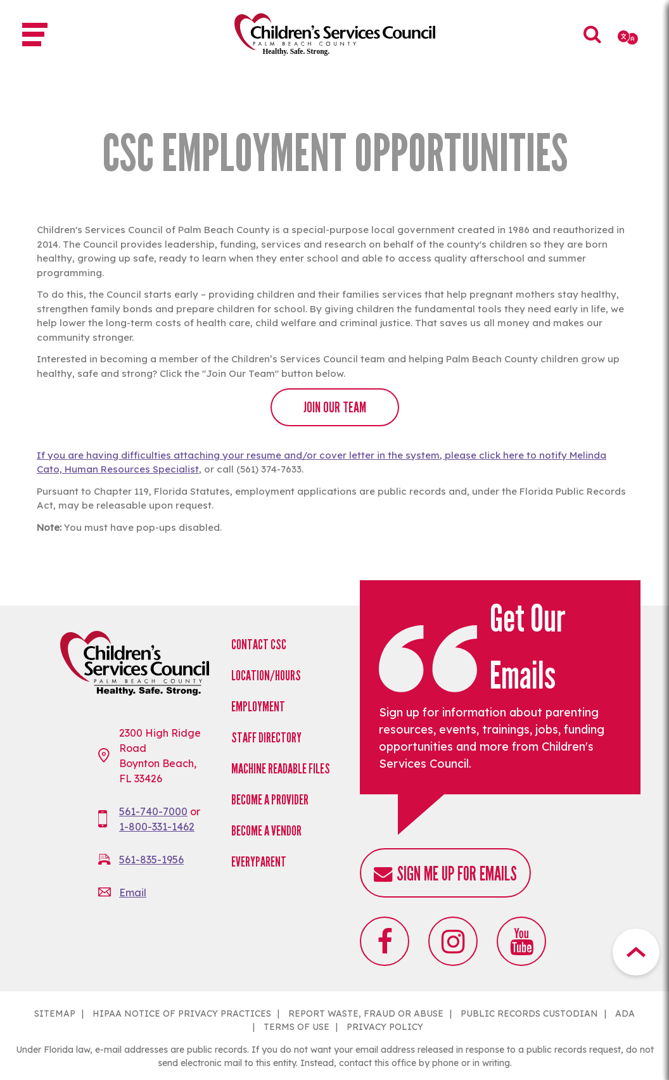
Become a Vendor (266, 830)
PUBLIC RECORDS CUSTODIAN (529, 1013)
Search (592, 43)
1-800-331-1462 (156, 826)
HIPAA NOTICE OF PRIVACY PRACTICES (181, 1013)
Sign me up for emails (457, 874)
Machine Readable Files (280, 768)
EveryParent (258, 861)
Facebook (384, 941)
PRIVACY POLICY (385, 1026)
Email (132, 892)
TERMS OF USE (296, 1026)
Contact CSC (258, 644)
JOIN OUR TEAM (334, 407)
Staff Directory (266, 737)
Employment (258, 706)
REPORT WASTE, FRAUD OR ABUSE (365, 1013)
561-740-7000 (153, 811)
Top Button (636, 952)
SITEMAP (54, 1013)
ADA (625, 1013)
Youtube (521, 941)
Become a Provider (270, 799)
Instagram (453, 941)
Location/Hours (266, 675)
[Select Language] (629, 37)
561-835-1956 (151, 859)
